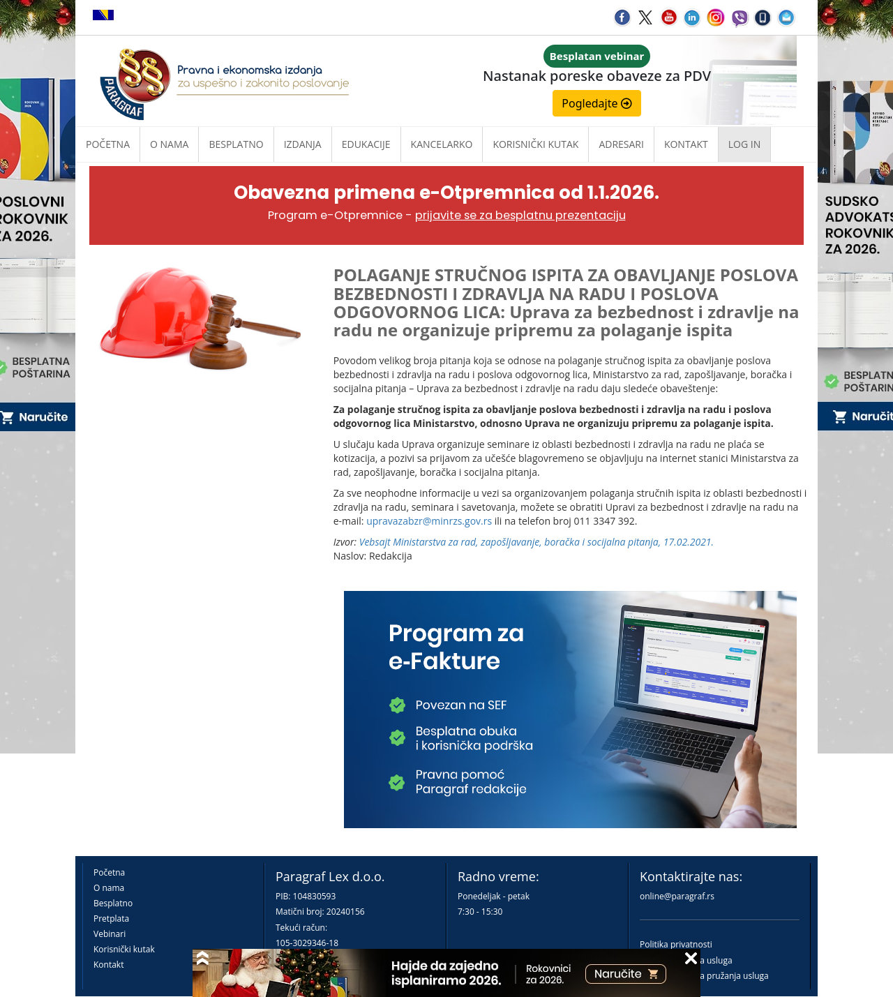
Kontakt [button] (686, 144)
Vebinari (109, 934)
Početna (108, 144)
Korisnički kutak (124, 949)
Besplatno (236, 144)
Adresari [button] (621, 144)
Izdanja (303, 144)
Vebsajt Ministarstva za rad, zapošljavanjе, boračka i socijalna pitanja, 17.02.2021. (536, 541)
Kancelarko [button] (442, 144)
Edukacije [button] (366, 144)
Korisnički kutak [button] (535, 144)
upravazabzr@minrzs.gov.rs (429, 520)
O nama (169, 144)
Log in (744, 144)
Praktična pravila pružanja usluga (704, 976)
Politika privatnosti (676, 944)
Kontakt (108, 964)
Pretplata (111, 918)
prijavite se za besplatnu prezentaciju (520, 215)
